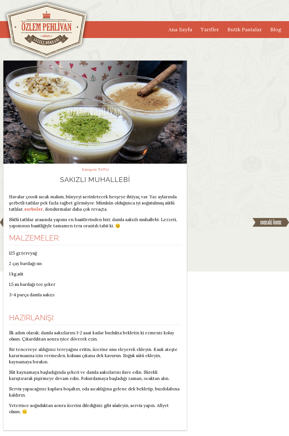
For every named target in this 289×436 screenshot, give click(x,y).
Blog (275, 29)
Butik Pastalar (244, 29)
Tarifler (210, 29)
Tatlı (103, 169)
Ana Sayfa (180, 29)
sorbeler (33, 209)
